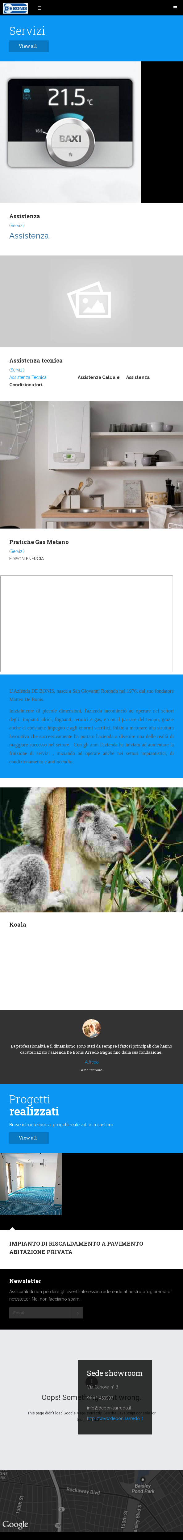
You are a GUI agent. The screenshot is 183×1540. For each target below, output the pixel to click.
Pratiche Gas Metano (39, 542)
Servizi (16, 225)
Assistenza (24, 216)
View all (31, 46)
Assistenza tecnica (36, 360)
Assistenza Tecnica (28, 377)
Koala (17, 924)
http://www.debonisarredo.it (115, 1418)
